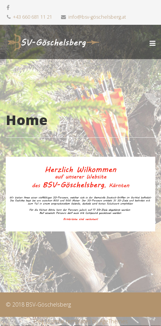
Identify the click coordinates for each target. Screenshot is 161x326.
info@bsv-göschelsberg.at (97, 17)
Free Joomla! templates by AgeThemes (81, 321)
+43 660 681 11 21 (32, 17)
